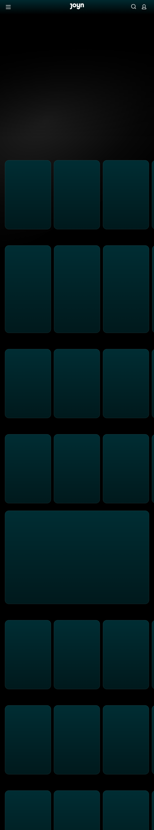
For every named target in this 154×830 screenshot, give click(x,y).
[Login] (144, 6)
